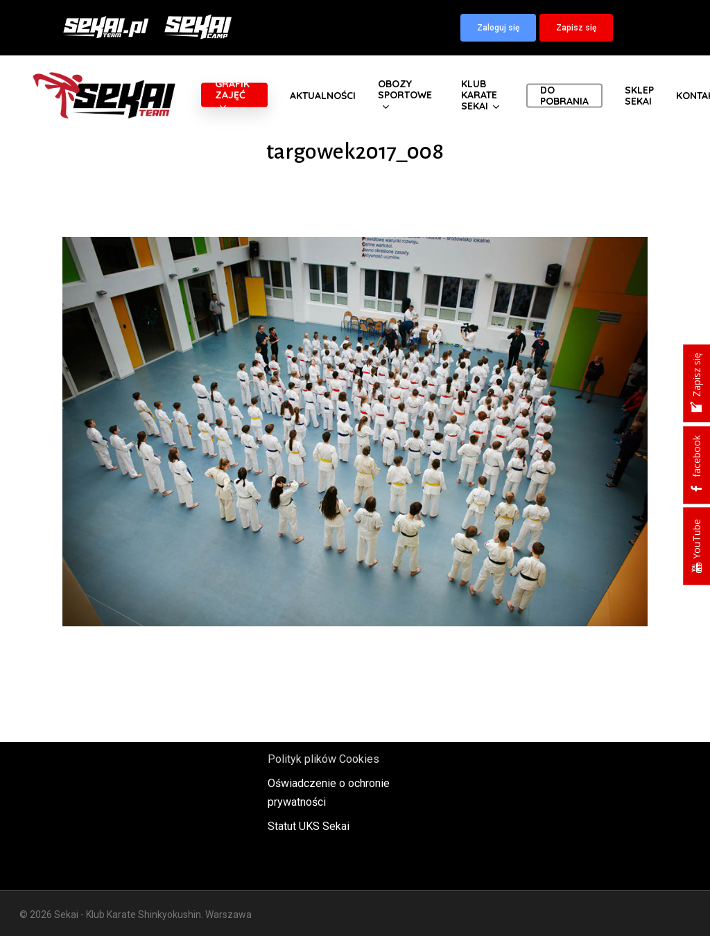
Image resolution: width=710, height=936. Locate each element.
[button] (498, 28)
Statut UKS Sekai (308, 826)
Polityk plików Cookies (323, 759)
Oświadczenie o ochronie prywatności (329, 793)
